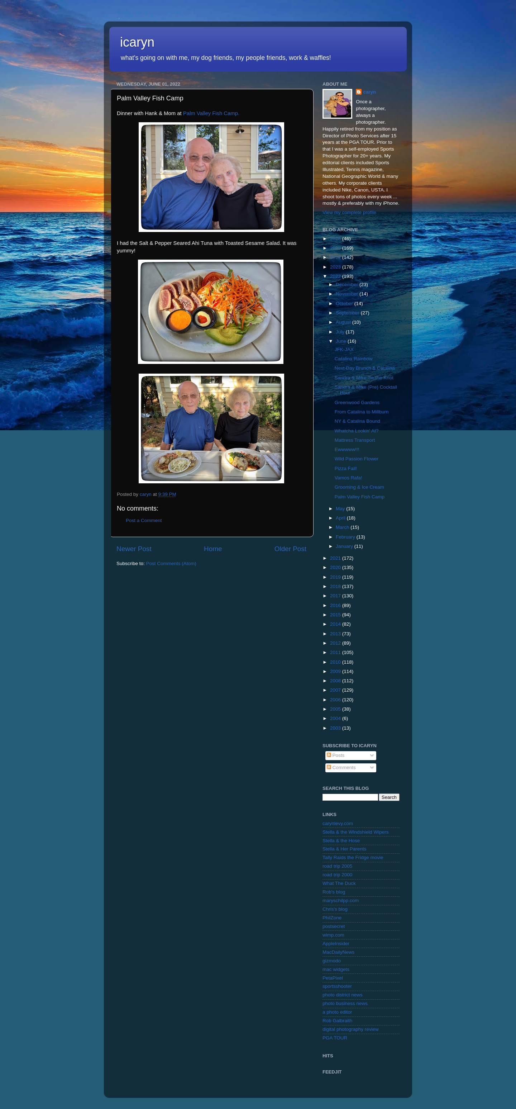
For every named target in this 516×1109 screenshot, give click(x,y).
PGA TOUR (334, 1038)
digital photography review (350, 1029)
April (341, 518)
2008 (336, 680)
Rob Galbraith (337, 1020)
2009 (336, 671)
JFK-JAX (344, 349)
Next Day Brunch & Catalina (365, 368)
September (348, 313)
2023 (336, 267)
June (342, 341)
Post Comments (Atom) (171, 563)
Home (213, 549)
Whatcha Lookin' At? (357, 430)
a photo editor (337, 1012)
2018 (336, 586)
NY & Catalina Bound (357, 421)
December (347, 284)
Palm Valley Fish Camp (359, 496)
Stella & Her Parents (344, 849)
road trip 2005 (337, 866)
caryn (369, 92)
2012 (336, 643)
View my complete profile (349, 212)
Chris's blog (335, 909)
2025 (336, 248)
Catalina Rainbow (354, 358)
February (346, 537)
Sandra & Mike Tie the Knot (364, 377)
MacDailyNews (338, 952)
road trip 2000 (337, 874)
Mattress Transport (355, 440)
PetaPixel (332, 978)
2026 (336, 238)
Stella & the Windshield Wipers (355, 832)
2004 (336, 718)
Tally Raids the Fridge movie (352, 857)
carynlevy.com (337, 823)
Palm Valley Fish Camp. (211, 113)
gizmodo (331, 960)
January (345, 546)
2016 (336, 605)
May (341, 508)
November (347, 294)
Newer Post (134, 549)
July (341, 332)
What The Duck (339, 883)
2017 (336, 595)
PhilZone (331, 917)
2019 (336, 577)
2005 (336, 709)
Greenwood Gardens (357, 402)
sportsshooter (337, 986)
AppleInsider (335, 943)
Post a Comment (144, 520)
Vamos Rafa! (348, 477)
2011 (336, 652)
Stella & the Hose (341, 840)
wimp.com (333, 935)
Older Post (290, 549)
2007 (336, 690)
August (344, 322)
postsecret (333, 926)
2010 (336, 662)
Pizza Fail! (346, 468)
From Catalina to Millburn (362, 411)
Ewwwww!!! (347, 449)
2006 (336, 699)
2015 (336, 614)
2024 (336, 257)
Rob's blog (333, 892)
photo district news (342, 994)
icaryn (137, 42)
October (345, 303)
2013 (336, 633)
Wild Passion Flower (356, 458)
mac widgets (335, 969)
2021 (336, 558)
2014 (336, 624)
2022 (336, 276)
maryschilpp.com (340, 900)
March (343, 527)
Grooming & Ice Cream (359, 487)
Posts (336, 755)
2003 (336, 728)
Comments (341, 767)
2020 (336, 567)
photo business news (345, 1003)
